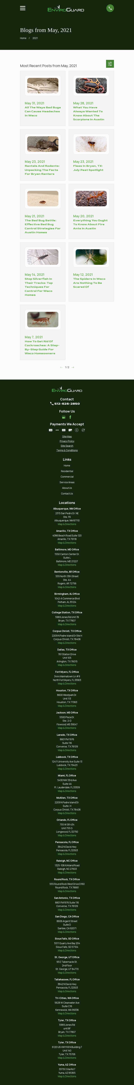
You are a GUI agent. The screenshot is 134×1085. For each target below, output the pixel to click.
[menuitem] (67, 436)
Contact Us (67, 493)
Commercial (67, 476)
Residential (67, 471)
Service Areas (67, 482)
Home (67, 465)
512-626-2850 (67, 404)
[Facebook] (70, 417)
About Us (67, 488)
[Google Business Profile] (63, 417)
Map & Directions (67, 524)
